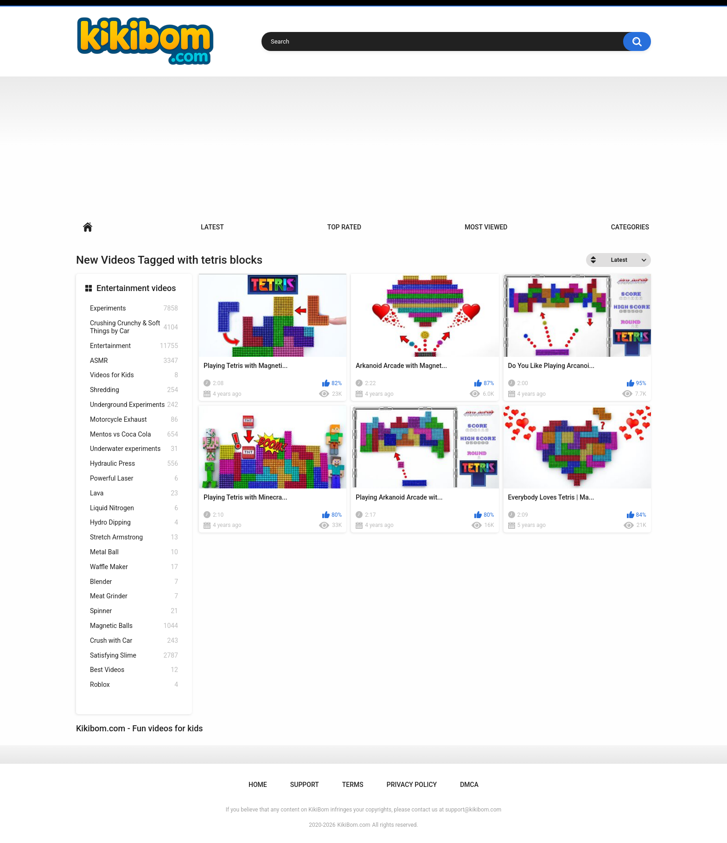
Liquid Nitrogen (134, 508)
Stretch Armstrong (134, 537)
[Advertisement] (363, 146)
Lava (134, 493)
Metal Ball (134, 552)
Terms (353, 784)
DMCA (469, 784)
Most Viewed (486, 227)
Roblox (134, 685)
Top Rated (344, 227)
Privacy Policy (412, 784)
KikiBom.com (354, 825)
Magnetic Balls (134, 626)
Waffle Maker (134, 567)
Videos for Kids (134, 375)
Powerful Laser (134, 478)
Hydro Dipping (134, 522)
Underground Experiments (134, 405)
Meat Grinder (134, 596)
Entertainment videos (136, 288)
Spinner (134, 611)
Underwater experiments (134, 449)
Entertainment (134, 346)
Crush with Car (134, 641)
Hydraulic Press (134, 464)
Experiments (134, 308)
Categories (630, 227)
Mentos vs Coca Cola (134, 434)
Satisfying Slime (134, 655)
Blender (134, 582)
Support (304, 784)
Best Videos (134, 670)
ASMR (134, 361)
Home (87, 227)
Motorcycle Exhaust (134, 420)
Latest (212, 227)
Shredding (134, 390)
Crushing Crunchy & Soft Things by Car (134, 327)
